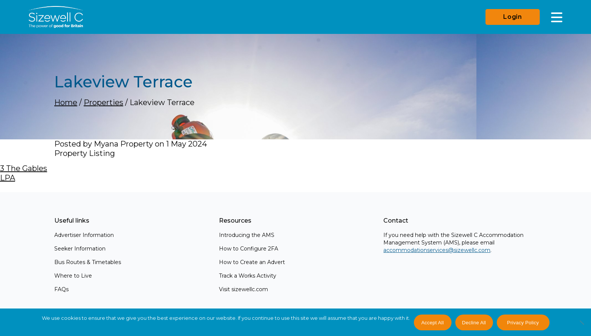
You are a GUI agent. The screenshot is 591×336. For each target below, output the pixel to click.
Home (65, 102)
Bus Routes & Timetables (87, 262)
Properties (103, 102)
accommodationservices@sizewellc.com (436, 250)
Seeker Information (80, 248)
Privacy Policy (523, 322)
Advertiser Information (84, 235)
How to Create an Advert (252, 262)
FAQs (61, 289)
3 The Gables (23, 168)
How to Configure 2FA (248, 248)
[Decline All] (581, 326)
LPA (7, 177)
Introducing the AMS (246, 235)
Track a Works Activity (247, 275)
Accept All (432, 322)
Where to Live (73, 275)
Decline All (474, 322)
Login (512, 16)
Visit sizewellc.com (243, 289)
